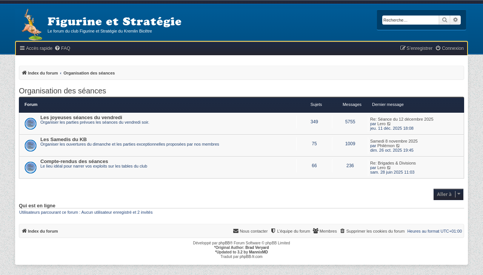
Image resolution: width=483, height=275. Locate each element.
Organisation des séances (62, 91)
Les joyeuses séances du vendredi (81, 117)
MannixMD (258, 252)
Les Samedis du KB (63, 139)
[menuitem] (62, 49)
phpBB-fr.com (251, 257)
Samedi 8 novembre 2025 (394, 141)
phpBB (224, 243)
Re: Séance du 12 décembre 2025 (402, 119)
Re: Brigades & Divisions (393, 163)
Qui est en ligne (37, 206)
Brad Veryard (257, 247)
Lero (381, 123)
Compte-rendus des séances (74, 161)
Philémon (386, 145)
